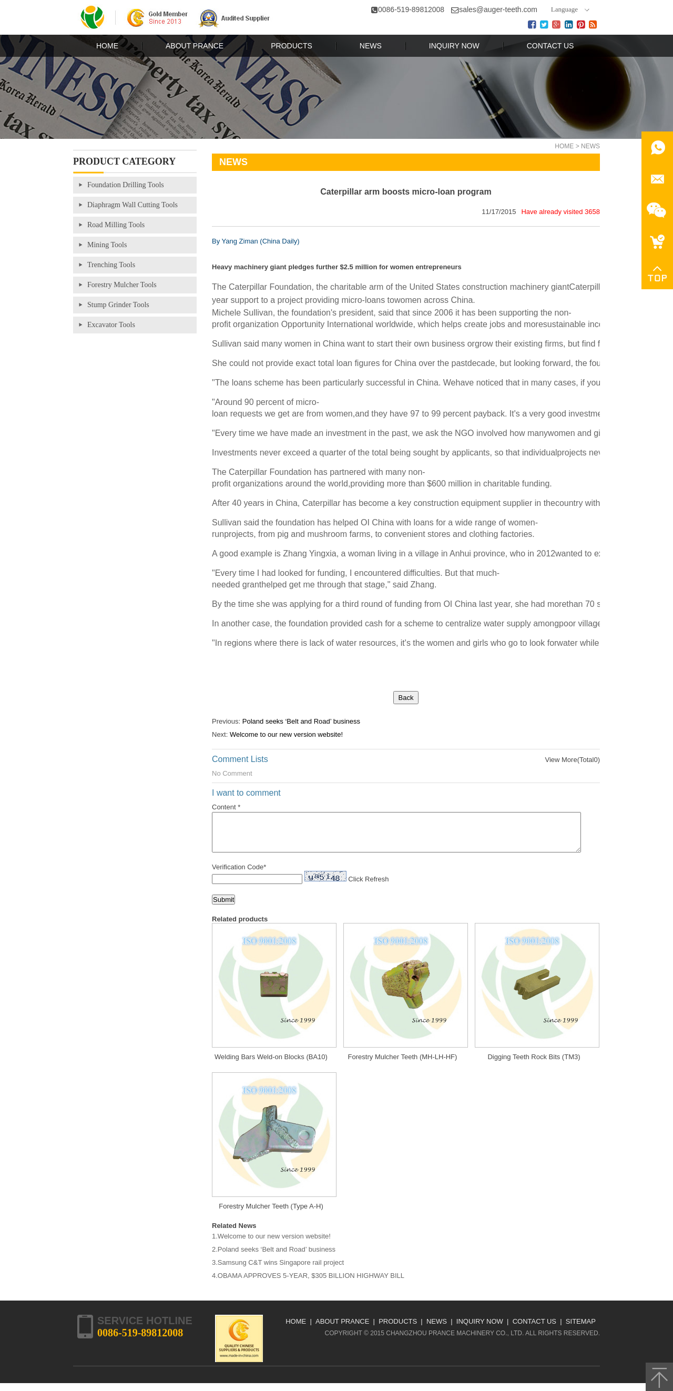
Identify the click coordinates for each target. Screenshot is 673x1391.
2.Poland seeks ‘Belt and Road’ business (273, 1257)
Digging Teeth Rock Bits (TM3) (533, 1065)
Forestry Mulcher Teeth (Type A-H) (271, 1214)
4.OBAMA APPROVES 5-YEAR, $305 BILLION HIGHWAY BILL (308, 1283)
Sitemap (581, 1329)
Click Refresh (368, 887)
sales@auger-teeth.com (498, 9)
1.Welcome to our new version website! (271, 1244)
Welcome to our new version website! (286, 734)
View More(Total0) (572, 760)
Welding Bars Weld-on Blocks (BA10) (271, 1065)
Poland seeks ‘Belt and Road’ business (301, 721)
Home (564, 146)
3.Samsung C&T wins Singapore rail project (278, 1270)
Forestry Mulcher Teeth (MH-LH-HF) (402, 1065)
